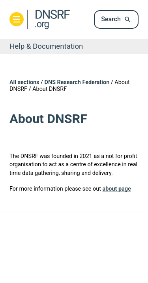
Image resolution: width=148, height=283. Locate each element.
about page (117, 189)
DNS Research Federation (77, 82)
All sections (24, 82)
